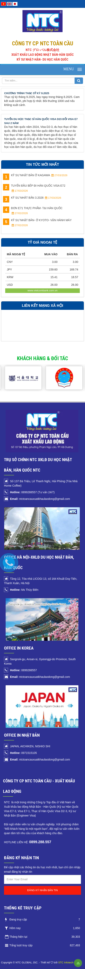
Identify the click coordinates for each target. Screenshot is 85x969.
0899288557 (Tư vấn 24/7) (32, 492)
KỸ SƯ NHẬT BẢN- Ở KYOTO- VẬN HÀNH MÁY (37, 223)
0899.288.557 (40, 842)
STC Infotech (65, 962)
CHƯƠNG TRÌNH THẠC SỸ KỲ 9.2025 (26, 93)
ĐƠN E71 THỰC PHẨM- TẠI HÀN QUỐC (33, 210)
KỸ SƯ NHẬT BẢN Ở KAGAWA (35, 176)
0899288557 (23, 670)
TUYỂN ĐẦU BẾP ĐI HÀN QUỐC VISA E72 (34, 188)
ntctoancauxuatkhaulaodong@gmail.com (40, 498)
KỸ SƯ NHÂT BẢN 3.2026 (32, 198)
